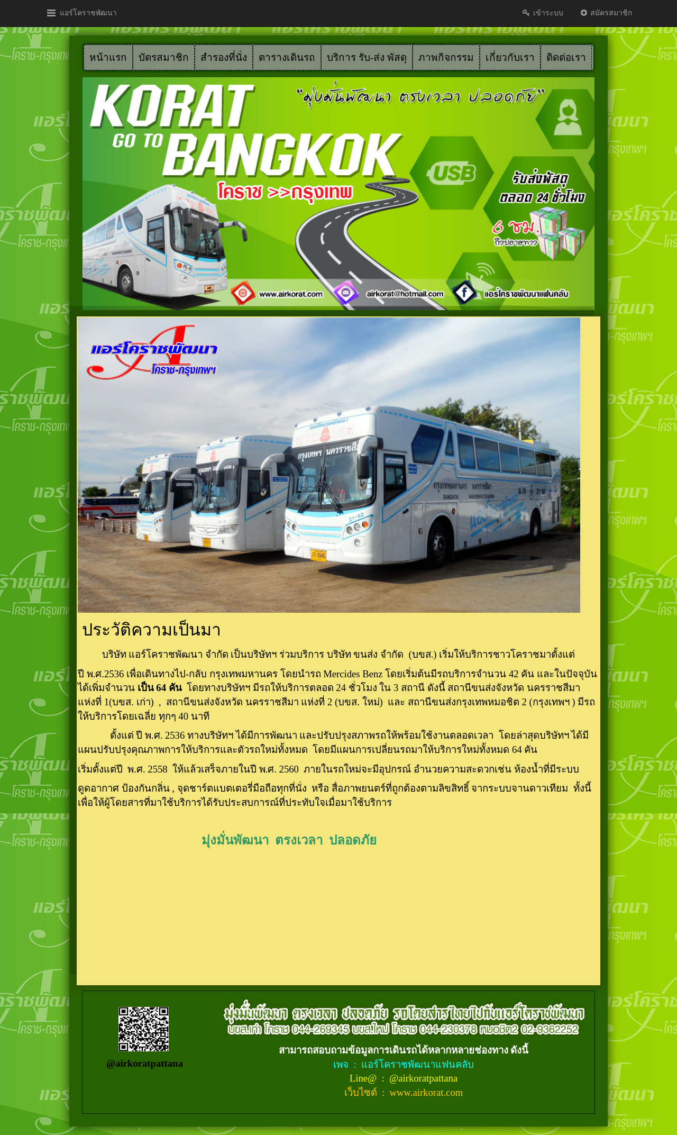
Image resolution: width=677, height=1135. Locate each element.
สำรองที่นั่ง (223, 57)
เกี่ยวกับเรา (510, 57)
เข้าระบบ (542, 13)
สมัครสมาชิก (606, 13)
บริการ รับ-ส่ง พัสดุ (367, 57)
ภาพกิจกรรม (446, 57)
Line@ (364, 1078)
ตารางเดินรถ (287, 57)
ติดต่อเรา (566, 57)
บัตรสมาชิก (164, 57)
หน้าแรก (108, 57)
